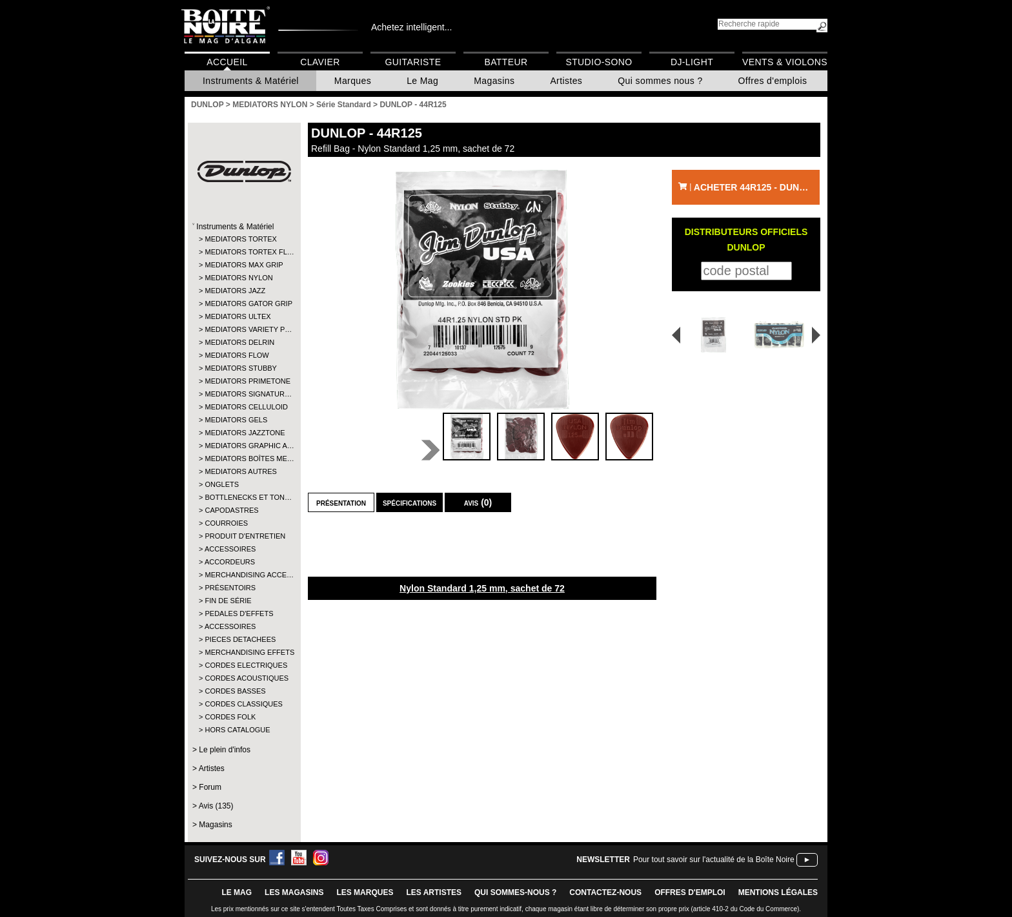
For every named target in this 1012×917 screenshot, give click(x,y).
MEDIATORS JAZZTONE (244, 433)
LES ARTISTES (433, 892)
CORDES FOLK (230, 717)
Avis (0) (478, 502)
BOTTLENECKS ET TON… (244, 497)
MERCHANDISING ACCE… (244, 575)
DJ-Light (692, 62)
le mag (236, 892)
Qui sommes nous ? (660, 81)
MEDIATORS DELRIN (239, 342)
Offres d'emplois (772, 81)
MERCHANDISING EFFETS (244, 652)
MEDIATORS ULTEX (237, 316)
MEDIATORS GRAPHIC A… (244, 445)
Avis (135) (216, 805)
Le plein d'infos (224, 749)
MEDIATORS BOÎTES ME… (244, 458)
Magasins (494, 81)
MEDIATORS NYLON (238, 278)
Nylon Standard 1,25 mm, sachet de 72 (482, 588)
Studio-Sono (598, 62)
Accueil (227, 62)
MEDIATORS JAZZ (235, 290)
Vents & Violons (784, 62)
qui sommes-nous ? (515, 892)
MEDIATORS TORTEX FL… (244, 252)
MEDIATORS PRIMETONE (244, 381)
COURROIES (226, 523)
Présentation (341, 502)
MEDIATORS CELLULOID (244, 407)
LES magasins (294, 892)
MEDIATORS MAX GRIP (244, 265)
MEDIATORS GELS (236, 420)
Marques (352, 81)
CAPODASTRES (231, 510)
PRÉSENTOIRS (230, 588)
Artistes (566, 81)
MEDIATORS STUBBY (240, 368)
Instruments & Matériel (251, 81)
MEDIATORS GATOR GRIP (244, 303)
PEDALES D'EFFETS (239, 613)
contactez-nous (605, 892)
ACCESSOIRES (230, 549)
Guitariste (413, 62)
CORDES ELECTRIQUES (244, 665)
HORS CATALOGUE (237, 730)
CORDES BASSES (235, 691)
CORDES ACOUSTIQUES (244, 678)
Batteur (505, 62)
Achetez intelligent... (411, 27)
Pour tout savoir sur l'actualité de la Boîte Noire (713, 859)
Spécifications (409, 502)
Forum (210, 787)
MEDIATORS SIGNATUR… (244, 394)
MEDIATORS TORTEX (240, 239)
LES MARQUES (364, 892)
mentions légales (778, 892)
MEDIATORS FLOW (236, 355)
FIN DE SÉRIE (228, 600)
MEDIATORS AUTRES (240, 471)
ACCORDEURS (230, 562)
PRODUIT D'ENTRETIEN (244, 536)
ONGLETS (222, 484)
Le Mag (422, 81)
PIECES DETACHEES (240, 639)
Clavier (320, 62)
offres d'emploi (689, 892)
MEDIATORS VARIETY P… (244, 329)
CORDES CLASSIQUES (243, 704)
